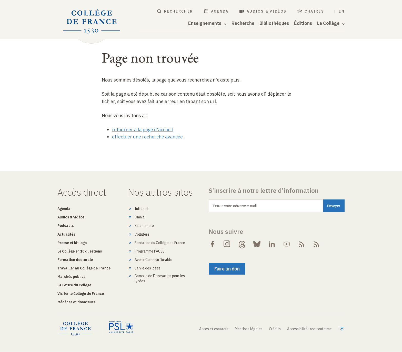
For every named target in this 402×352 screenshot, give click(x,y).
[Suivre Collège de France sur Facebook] (212, 244)
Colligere (142, 234)
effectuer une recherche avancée (147, 137)
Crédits (275, 329)
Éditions (303, 23)
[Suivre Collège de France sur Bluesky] (256, 244)
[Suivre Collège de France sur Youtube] (286, 244)
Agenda (216, 11)
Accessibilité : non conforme (309, 329)
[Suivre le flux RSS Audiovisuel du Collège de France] (316, 244)
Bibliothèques (274, 23)
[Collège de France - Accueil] (91, 21)
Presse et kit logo (72, 242)
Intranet (141, 208)
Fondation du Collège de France (160, 242)
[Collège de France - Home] (79, 329)
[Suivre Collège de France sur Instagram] (227, 244)
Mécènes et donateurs (76, 302)
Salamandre (144, 225)
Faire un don (227, 269)
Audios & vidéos (263, 11)
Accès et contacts (213, 329)
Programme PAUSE (150, 251)
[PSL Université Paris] (121, 329)
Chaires (310, 11)
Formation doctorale (75, 259)
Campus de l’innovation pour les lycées (160, 278)
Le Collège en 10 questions (79, 251)
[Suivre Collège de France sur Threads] (242, 244)
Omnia (140, 217)
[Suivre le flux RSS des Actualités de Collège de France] (301, 244)
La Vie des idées (147, 268)
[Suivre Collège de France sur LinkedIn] (271, 244)
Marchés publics (71, 276)
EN (342, 11)
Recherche (243, 23)
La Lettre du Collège (74, 285)
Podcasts (65, 225)
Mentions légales (249, 329)
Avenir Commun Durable (153, 259)
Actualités (66, 234)
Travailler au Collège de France (83, 268)
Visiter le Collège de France (80, 293)
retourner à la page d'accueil (142, 130)
